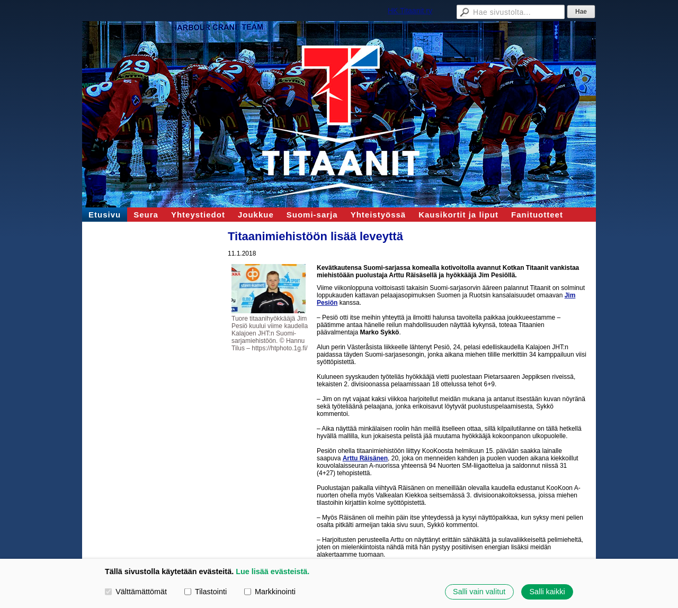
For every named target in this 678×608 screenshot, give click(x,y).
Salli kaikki (547, 591)
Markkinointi (270, 591)
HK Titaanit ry (410, 10)
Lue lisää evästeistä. (272, 571)
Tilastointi (205, 591)
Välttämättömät (136, 591)
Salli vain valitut (479, 591)
